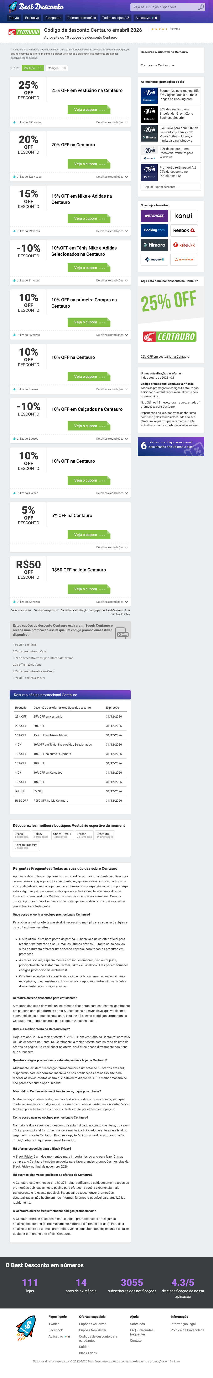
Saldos (84, 1347)
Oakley (40, 835)
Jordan (84, 835)
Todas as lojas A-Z (115, 18)
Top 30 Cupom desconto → (161, 186)
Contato (136, 1341)
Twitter (53, 1324)
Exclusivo (32, 18)
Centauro (105, 835)
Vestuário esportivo (45, 610)
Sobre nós (137, 1324)
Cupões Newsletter (92, 1330)
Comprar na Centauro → (158, 65)
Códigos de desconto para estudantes (98, 1338)
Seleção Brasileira (26, 846)
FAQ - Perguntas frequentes (142, 1332)
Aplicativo (143, 18)
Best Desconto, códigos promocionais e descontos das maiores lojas (40, 7)
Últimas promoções (81, 18)
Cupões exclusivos (92, 1324)
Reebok (21, 835)
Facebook (55, 1330)
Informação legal (183, 1324)
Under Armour (62, 835)
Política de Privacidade (187, 1330)
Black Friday (24, 1156)
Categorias (53, 18)
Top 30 (14, 18)
